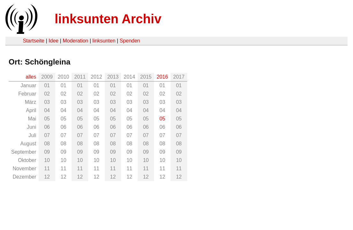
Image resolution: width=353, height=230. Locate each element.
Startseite (33, 40)
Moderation (75, 40)
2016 (162, 77)
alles (31, 77)
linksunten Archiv (108, 19)
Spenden (129, 40)
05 (162, 118)
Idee (53, 40)
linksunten (103, 40)
